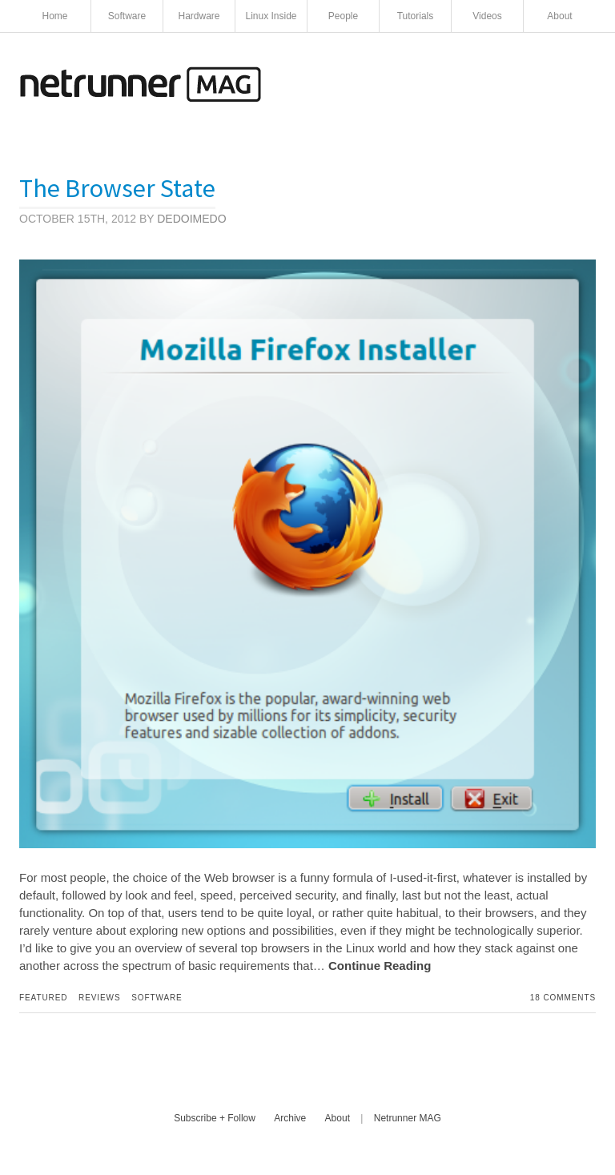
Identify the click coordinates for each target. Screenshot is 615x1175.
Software (127, 16)
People (343, 16)
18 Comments (563, 997)
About (559, 16)
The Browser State (117, 188)
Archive (290, 1118)
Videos (486, 16)
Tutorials (415, 16)
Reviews (99, 997)
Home (54, 16)
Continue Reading (379, 965)
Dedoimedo (191, 218)
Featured (43, 997)
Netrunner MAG (407, 1118)
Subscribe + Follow (214, 1118)
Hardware (198, 16)
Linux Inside (270, 16)
